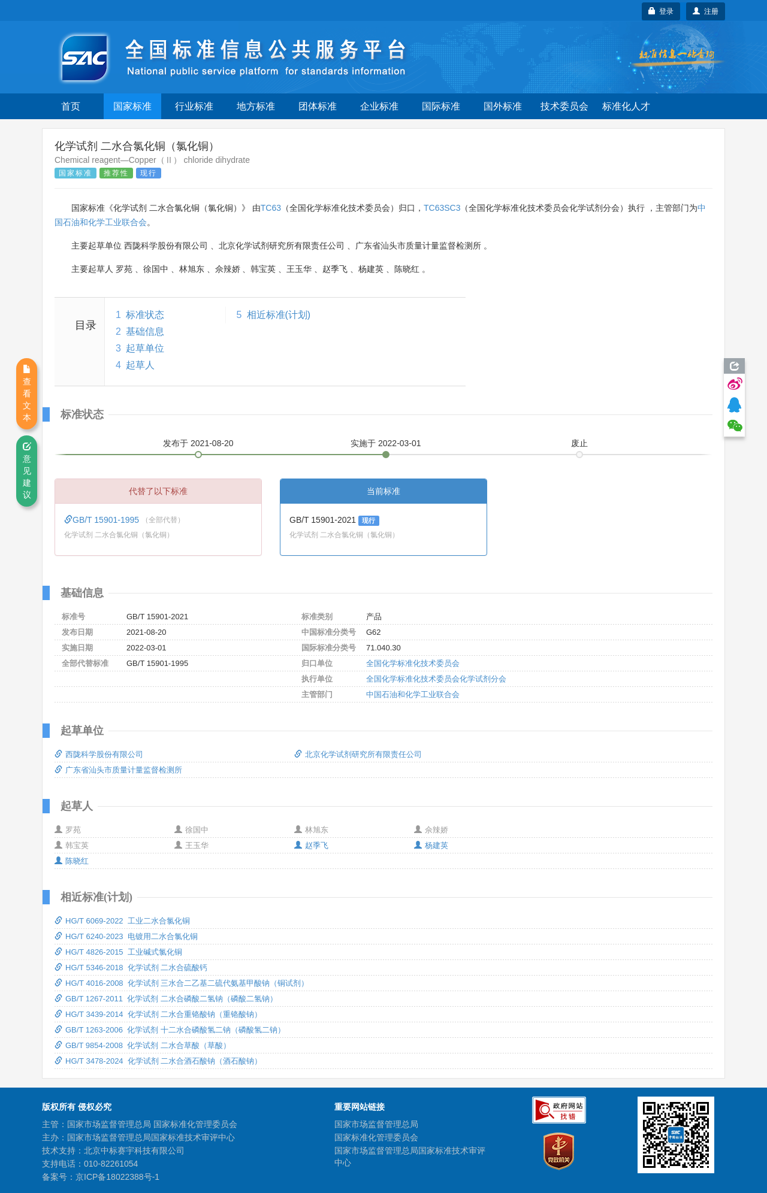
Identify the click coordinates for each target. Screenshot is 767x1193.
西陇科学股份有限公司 (99, 754)
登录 (661, 11)
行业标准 (194, 106)
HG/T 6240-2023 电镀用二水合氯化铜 (126, 936)
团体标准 (317, 106)
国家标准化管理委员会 (376, 1137)
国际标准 (441, 106)
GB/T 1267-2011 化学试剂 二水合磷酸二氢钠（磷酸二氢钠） (166, 998)
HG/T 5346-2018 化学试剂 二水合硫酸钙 (131, 967)
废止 (579, 443)
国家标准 (132, 106)
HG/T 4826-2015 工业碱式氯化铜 (118, 951)
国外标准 (503, 106)
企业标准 (379, 106)
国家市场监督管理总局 (376, 1124)
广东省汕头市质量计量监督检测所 (118, 769)
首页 (70, 106)
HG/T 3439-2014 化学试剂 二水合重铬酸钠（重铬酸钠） (158, 1014)
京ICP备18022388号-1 (117, 1177)
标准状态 (145, 315)
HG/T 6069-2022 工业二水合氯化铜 (122, 920)
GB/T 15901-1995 (102, 520)
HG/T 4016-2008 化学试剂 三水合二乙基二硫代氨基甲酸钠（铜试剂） (182, 983)
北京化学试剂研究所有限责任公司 (358, 754)
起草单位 (145, 348)
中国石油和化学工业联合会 (413, 694)
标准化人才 (626, 106)
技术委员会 (564, 106)
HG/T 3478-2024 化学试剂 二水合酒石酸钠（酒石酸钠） (158, 1060)
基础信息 (145, 331)
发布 (198, 443)
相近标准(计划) (279, 315)
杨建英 (431, 845)
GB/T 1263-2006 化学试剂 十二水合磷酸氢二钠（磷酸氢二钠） (170, 1029)
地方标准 (256, 106)
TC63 (271, 208)
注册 (705, 11)
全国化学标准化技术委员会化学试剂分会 (436, 678)
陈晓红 (72, 860)
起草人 (140, 365)
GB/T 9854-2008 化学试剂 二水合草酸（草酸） (143, 1045)
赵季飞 (311, 845)
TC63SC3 (442, 208)
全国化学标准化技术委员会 (413, 663)
